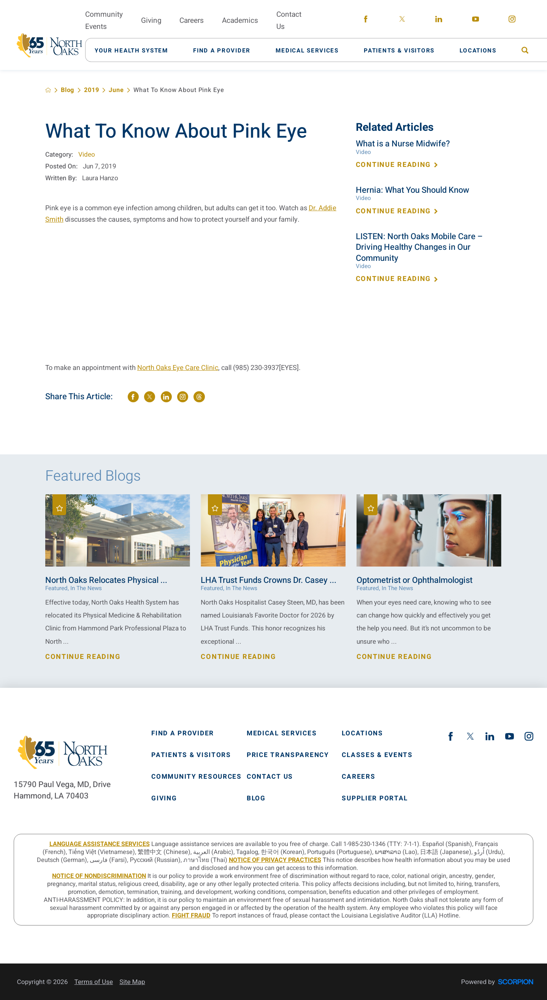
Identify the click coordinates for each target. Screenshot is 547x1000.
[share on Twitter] (149, 396)
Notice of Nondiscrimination (99, 876)
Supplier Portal (375, 798)
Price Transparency (288, 755)
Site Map (132, 982)
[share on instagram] (182, 396)
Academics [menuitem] (240, 20)
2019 (91, 90)
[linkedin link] (439, 20)
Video (86, 154)
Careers (358, 776)
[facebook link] (365, 20)
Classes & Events (377, 755)
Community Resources (196, 776)
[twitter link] (402, 20)
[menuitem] (136, 50)
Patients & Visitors (191, 755)
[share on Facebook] (133, 396)
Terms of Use (94, 982)
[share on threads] (199, 396)
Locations (362, 733)
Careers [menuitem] (191, 20)
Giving (164, 798)
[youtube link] (475, 20)
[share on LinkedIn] (166, 396)
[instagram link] (512, 20)
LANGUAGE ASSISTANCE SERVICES (99, 844)
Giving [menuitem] (151, 20)
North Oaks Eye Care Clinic (177, 368)
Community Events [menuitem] (104, 20)
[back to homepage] (48, 90)
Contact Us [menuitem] (288, 20)
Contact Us (270, 776)
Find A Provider (182, 733)
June (116, 90)
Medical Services (282, 733)
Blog (67, 90)
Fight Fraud (191, 915)
